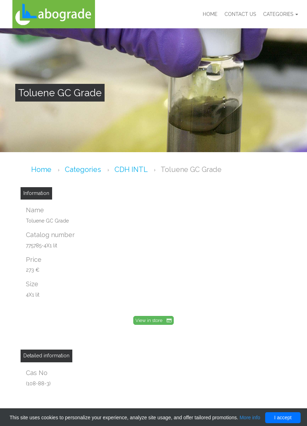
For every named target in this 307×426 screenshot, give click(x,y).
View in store (153, 320)
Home (210, 14)
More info (250, 417)
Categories (280, 14)
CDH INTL (132, 169)
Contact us (240, 14)
